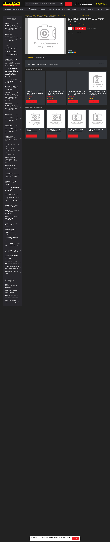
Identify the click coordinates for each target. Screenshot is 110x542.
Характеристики (41, 57)
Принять (75, 538)
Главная (27, 15)
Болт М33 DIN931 (87, 15)
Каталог (33, 15)
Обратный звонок (102, 4)
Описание (30, 57)
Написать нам (101, 2)
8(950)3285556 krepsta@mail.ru (84, 4)
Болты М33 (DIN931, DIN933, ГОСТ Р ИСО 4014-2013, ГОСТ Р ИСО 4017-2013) (59, 15)
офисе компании (53, 64)
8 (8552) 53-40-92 (80, 3)
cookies (39, 537)
